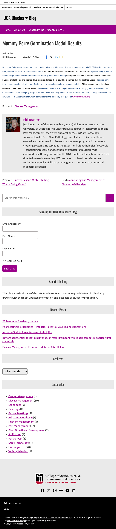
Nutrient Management (21, 421)
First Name (8, 236)
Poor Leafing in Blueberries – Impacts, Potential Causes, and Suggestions (44, 326)
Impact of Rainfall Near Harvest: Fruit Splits (27, 332)
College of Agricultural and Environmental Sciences (40, 7)
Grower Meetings (18, 413)
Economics (14, 404)
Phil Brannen (32, 119)
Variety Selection (18, 451)
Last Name (8, 248)
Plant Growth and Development (26, 430)
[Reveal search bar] (70, 7)
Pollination (14, 434)
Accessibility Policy (25, 524)
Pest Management (19, 425)
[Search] (110, 198)
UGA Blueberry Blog (20, 17)
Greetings (14, 409)
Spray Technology (18, 442)
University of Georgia (16, 520)
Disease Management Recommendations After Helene (33, 347)
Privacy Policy (10, 524)
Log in (6, 508)
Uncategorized (16, 447)
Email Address (11, 223)
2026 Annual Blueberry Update (20, 321)
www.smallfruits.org (81, 97)
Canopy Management (20, 396)
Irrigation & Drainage (20, 417)
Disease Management (27, 106)
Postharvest (15, 438)
